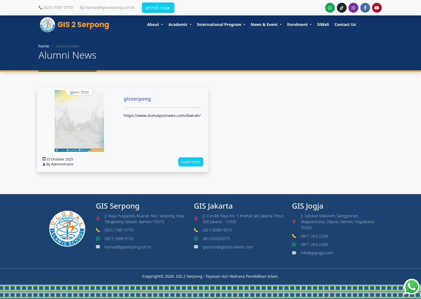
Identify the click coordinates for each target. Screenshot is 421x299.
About (153, 24)
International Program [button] (219, 24)
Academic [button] (178, 24)
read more (190, 161)
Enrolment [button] (298, 24)
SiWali (323, 24)
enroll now (158, 7)
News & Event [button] (265, 24)
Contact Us (345, 24)
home (44, 46)
